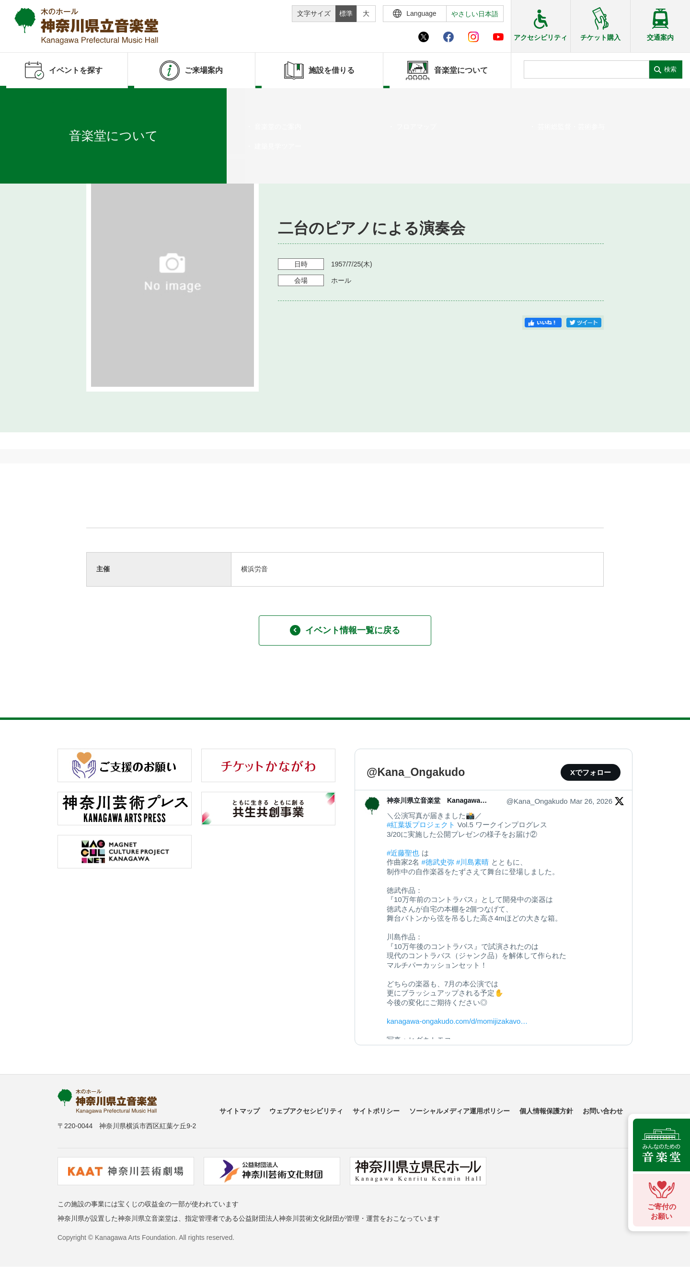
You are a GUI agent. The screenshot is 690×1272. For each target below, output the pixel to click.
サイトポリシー (376, 1111)
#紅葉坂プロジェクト (421, 825)
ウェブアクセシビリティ (306, 1111)
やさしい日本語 (474, 14)
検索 (670, 69)
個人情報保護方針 (546, 1111)
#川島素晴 (472, 862)
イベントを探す (60, 100)
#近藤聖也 (403, 853)
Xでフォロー (590, 772)
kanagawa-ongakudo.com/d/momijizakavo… (457, 1021)
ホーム (23, 100)
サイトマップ (239, 1111)
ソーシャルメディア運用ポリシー (459, 1111)
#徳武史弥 (438, 862)
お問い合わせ (603, 1111)
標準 (346, 13)
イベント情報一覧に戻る (345, 630)
